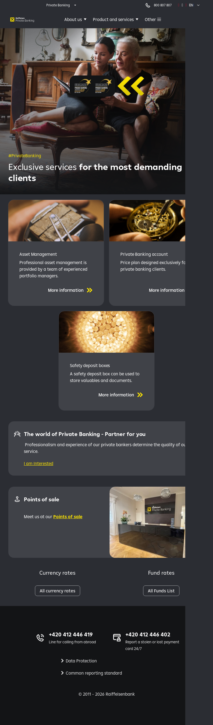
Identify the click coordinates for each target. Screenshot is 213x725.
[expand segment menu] (62, 5)
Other (150, 19)
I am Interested (38, 463)
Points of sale (67, 516)
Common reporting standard (94, 673)
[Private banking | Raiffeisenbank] (22, 19)
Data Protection (81, 661)
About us (73, 19)
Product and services (113, 19)
